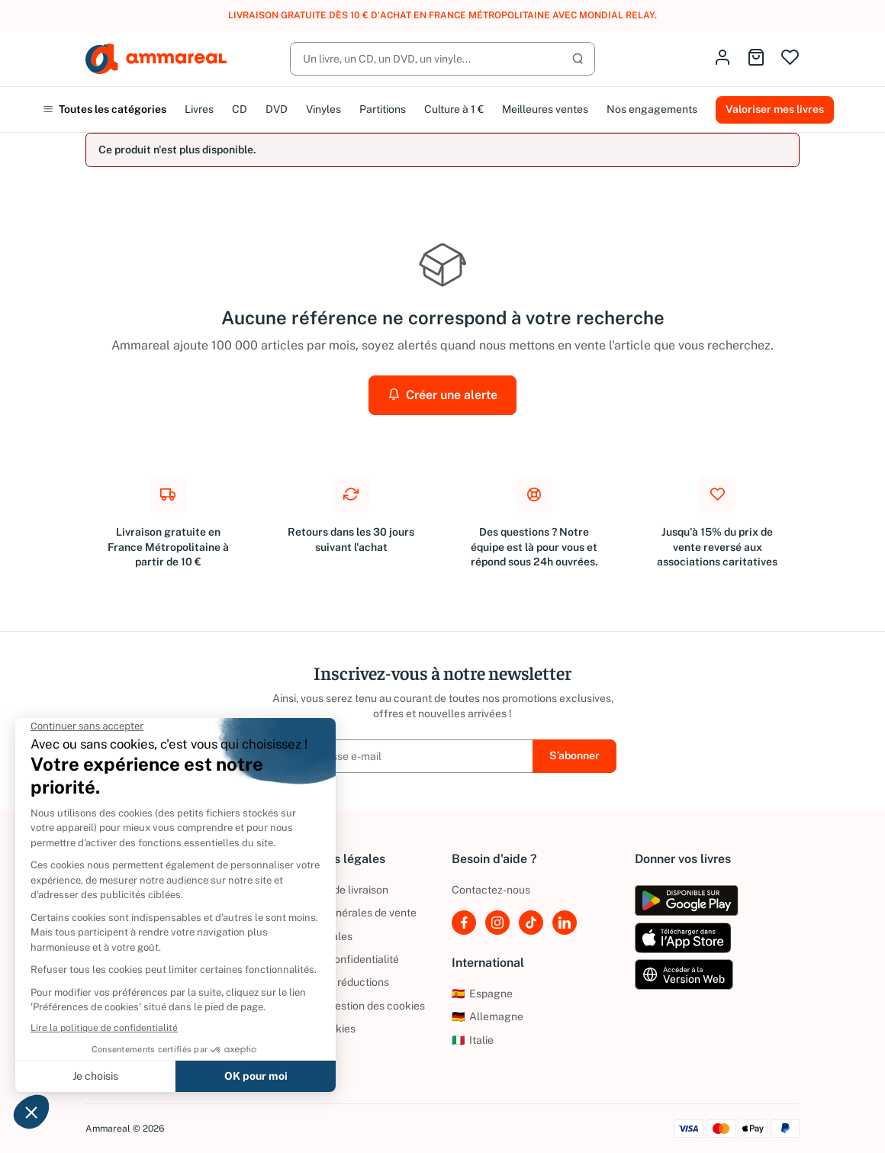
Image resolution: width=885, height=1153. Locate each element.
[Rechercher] (442, 59)
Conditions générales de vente (343, 913)
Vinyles (323, 109)
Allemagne (487, 1016)
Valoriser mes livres (775, 109)
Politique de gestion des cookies (347, 1006)
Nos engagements (652, 109)
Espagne (482, 993)
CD (239, 109)
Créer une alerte (442, 395)
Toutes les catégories (104, 109)
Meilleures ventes (545, 109)
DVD (277, 109)
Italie (473, 1040)
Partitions (382, 109)
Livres (199, 109)
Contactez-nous (491, 890)
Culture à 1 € (454, 109)
